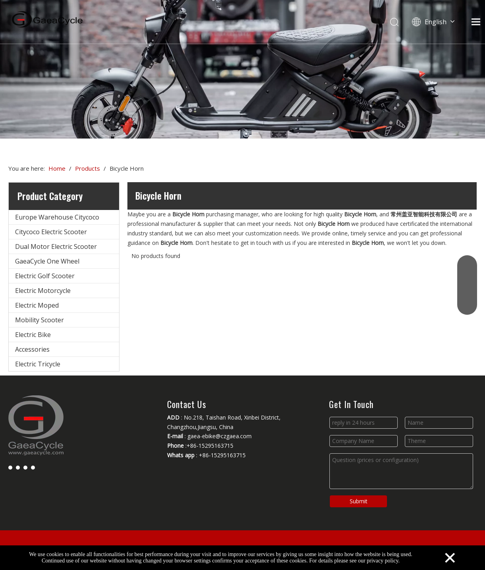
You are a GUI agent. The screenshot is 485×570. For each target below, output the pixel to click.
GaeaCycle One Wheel (47, 261)
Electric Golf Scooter (45, 276)
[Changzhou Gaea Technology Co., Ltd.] (242, 69)
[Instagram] (33, 467)
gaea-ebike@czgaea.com (219, 436)
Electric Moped (37, 305)
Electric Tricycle (37, 364)
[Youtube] (25, 467)
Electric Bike (33, 334)
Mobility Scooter (39, 320)
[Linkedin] (18, 467)
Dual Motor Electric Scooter (56, 246)
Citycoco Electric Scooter (51, 231)
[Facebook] (10, 467)
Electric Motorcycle (43, 290)
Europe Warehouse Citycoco (57, 217)
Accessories (32, 349)
